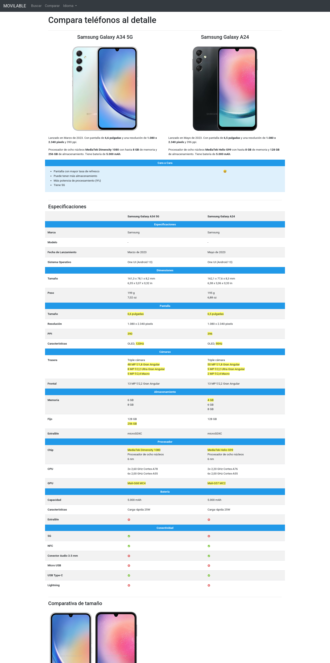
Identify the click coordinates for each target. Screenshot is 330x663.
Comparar (52, 6)
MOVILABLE (14, 5)
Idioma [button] (68, 6)
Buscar (36, 6)
